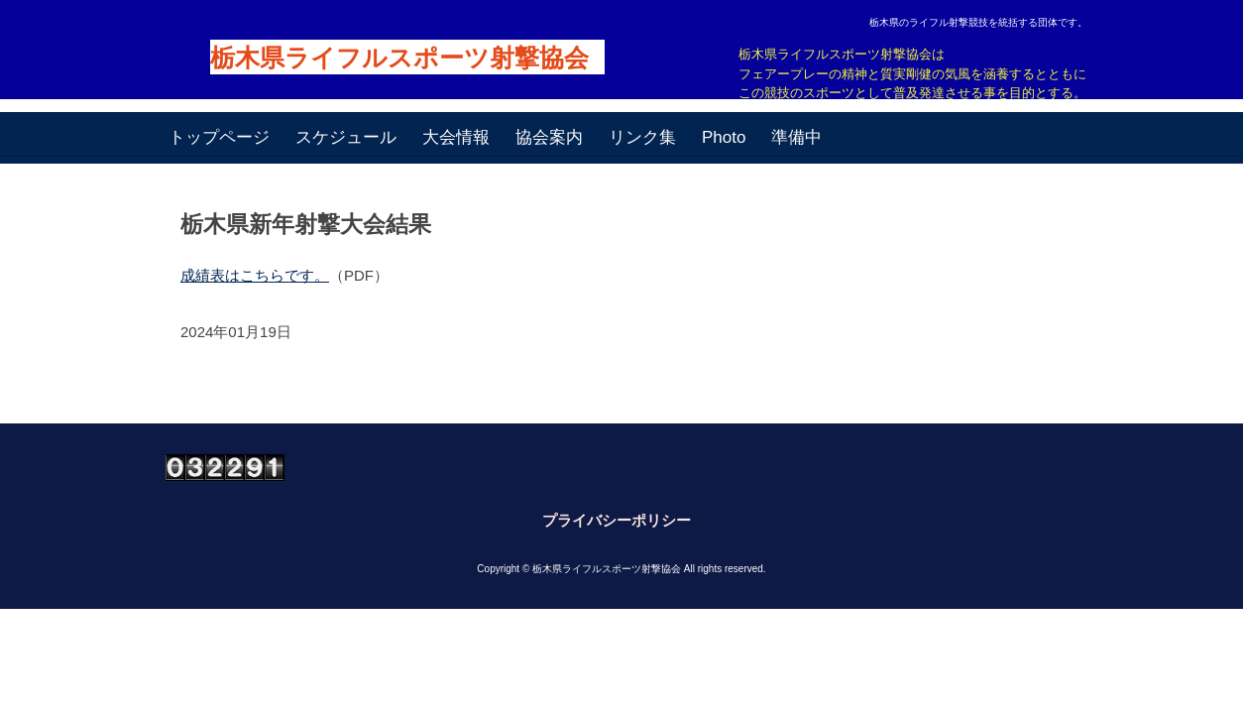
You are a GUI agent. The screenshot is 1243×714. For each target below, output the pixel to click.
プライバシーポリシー (616, 520)
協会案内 (549, 137)
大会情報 (456, 137)
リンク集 (642, 137)
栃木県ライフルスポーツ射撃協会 (399, 58)
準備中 (796, 137)
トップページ (219, 137)
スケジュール (345, 137)
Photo (723, 137)
